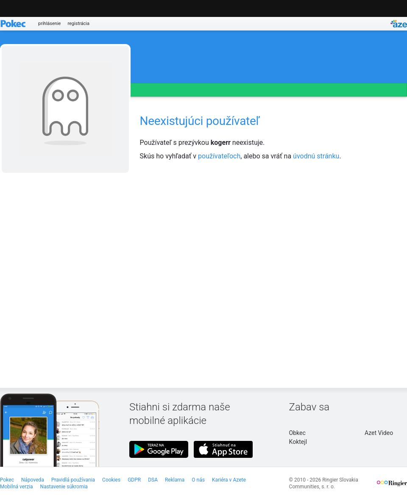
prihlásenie (49, 23)
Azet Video (379, 432)
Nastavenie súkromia (64, 487)
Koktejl (298, 441)
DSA (153, 480)
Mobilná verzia (16, 487)
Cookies (111, 480)
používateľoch (219, 156)
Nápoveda (32, 480)
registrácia (78, 23)
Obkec (297, 432)
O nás (198, 480)
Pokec (7, 480)
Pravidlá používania (73, 480)
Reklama (174, 480)
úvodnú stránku (316, 156)
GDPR (134, 480)
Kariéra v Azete (229, 480)
